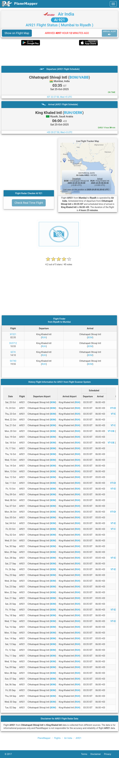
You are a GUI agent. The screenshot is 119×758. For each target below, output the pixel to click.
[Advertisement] (59, 56)
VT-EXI (114, 414)
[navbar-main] (113, 4)
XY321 (13, 334)
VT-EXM (114, 408)
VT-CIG (114, 425)
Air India (66, 14)
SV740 (13, 361)
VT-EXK (114, 488)
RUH (44, 337)
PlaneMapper (44, 738)
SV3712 (13, 343)
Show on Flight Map (17, 33)
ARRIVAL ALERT (109, 33)
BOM (90, 337)
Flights (57, 738)
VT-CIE (111, 431)
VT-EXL (114, 523)
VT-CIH (114, 529)
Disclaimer (97, 754)
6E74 (13, 352)
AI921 (78, 738)
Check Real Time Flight (29, 202)
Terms (85, 754)
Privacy (109, 754)
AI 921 (59, 20)
